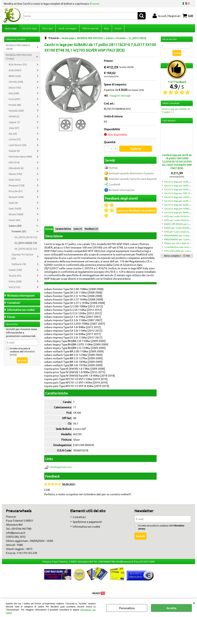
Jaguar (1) (14, 123)
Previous (46, 86)
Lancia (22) (15, 140)
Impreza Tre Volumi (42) (22, 257)
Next (99, 86)
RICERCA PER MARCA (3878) (18, 48)
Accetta (171, 608)
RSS (188, 256)
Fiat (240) (14, 94)
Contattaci (79, 517)
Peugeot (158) (16, 186)
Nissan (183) (15, 175)
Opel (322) (14, 180)
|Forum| (94, 3)
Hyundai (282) (16, 111)
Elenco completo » (172, 256)
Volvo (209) (15, 282)
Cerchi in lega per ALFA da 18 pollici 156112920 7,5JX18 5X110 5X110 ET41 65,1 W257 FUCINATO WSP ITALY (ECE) (177, 162)
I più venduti (168, 121)
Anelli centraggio (67, 28)
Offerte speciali (90, 28)
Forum (117, 28)
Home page (11, 28)
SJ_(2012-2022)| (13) (25, 244)
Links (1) (77, 229)
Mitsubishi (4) (16, 169)
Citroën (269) (16, 82)
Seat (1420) (15, 209)
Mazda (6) (14, 152)
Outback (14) (19, 265)
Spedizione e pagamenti (87, 522)
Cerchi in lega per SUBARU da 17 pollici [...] (176, 111)
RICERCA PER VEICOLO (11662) (19, 58)
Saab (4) (13, 203)
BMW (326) (15, 77)
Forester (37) (19, 232)
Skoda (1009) (16, 215)
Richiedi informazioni (122, 190)
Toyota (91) (15, 276)
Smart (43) (14, 221)
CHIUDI (194, 603)
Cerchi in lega (29, 28)
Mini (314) (14, 163)
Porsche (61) (16, 192)
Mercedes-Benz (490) (20, 157)
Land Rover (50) (17, 146)
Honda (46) (15, 106)
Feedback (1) (91, 229)
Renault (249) (16, 198)
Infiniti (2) (14, 117)
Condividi (114, 185)
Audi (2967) (15, 71)
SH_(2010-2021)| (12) (25, 238)
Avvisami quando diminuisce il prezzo (131, 174)
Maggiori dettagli (120, 96)
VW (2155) (14, 288)
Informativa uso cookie (86, 527)
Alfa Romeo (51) (18, 65)
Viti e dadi (47, 28)
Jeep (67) (14, 129)
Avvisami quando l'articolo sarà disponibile (134, 179)
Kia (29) (13, 134)
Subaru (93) (15, 226)
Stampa (113, 168)
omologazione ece (60, 467)
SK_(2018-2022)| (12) (25, 249)
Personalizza (126, 608)
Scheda (49, 229)
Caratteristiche (63, 229)
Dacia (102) (15, 88)
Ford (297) (14, 100)
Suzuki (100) (15, 271)
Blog (106, 28)
